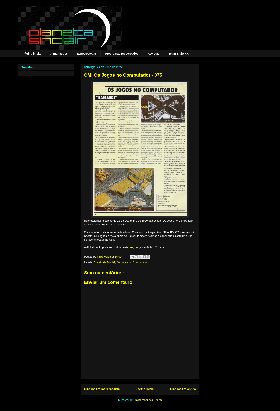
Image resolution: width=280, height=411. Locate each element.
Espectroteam (86, 53)
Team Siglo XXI (179, 53)
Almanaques (59, 53)
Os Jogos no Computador (132, 262)
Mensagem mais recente (102, 389)
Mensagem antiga (183, 389)
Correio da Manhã (104, 262)
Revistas (153, 53)
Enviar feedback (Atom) (147, 399)
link (131, 247)
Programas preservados (121, 53)
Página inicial (32, 53)
